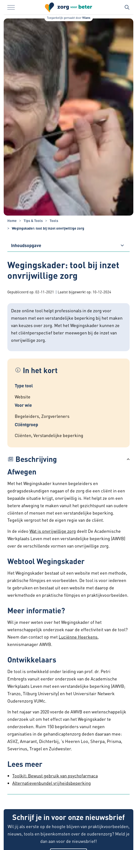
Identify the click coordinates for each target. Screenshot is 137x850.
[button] (68, 459)
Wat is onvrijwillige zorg (52, 531)
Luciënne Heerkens (78, 637)
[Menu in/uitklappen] (11, 7)
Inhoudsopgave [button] (26, 245)
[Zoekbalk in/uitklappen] (127, 7)
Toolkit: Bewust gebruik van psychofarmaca (55, 775)
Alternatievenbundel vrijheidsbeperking (51, 783)
